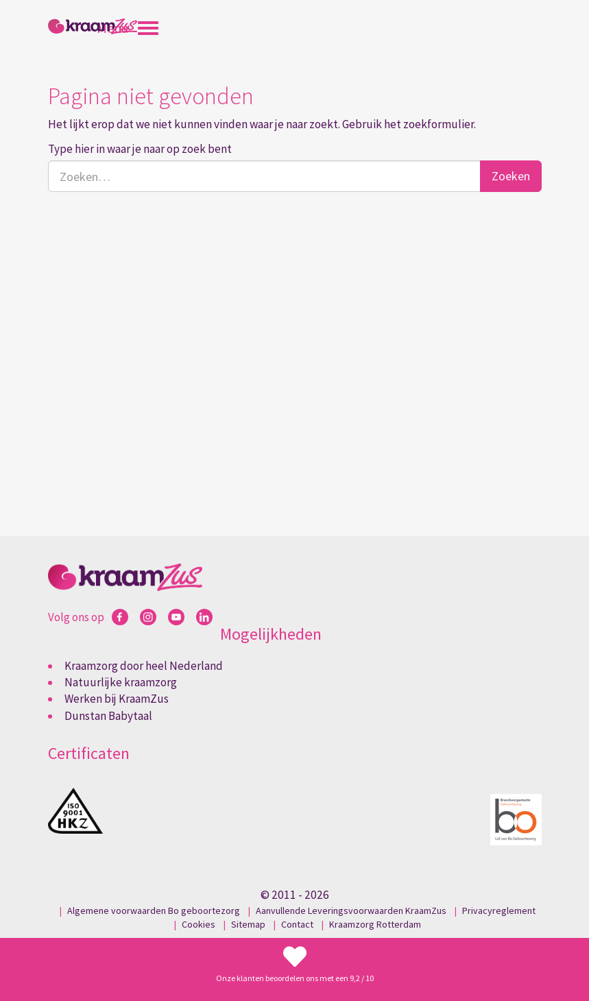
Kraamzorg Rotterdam (375, 924)
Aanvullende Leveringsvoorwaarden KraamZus (351, 910)
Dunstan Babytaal (108, 715)
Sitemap (248, 924)
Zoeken (511, 176)
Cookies (198, 924)
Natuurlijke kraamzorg (120, 682)
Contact (297, 924)
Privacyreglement (499, 910)
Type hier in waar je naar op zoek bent (140, 148)
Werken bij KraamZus (116, 698)
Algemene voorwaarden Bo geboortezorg (153, 910)
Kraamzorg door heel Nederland (143, 665)
